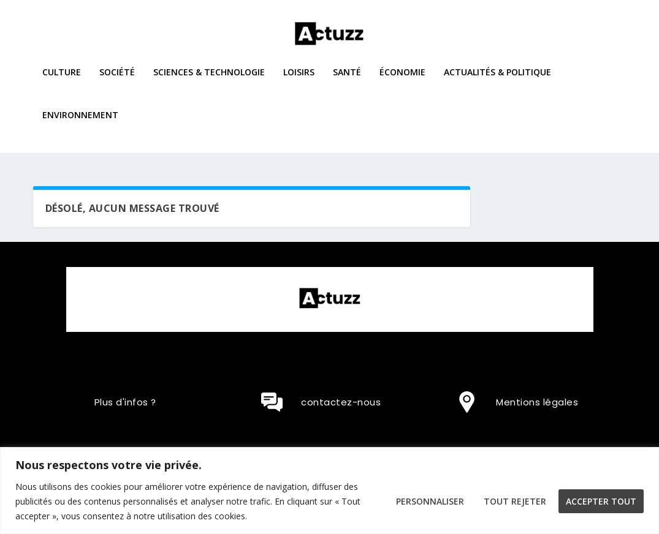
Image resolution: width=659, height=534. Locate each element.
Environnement (80, 124)
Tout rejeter (515, 501)
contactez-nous (341, 402)
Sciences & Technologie (209, 81)
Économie (402, 81)
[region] (329, 490)
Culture (61, 81)
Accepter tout (601, 501)
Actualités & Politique (497, 81)
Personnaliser (430, 501)
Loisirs (298, 81)
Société (117, 81)
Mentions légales (537, 402)
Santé (347, 81)
